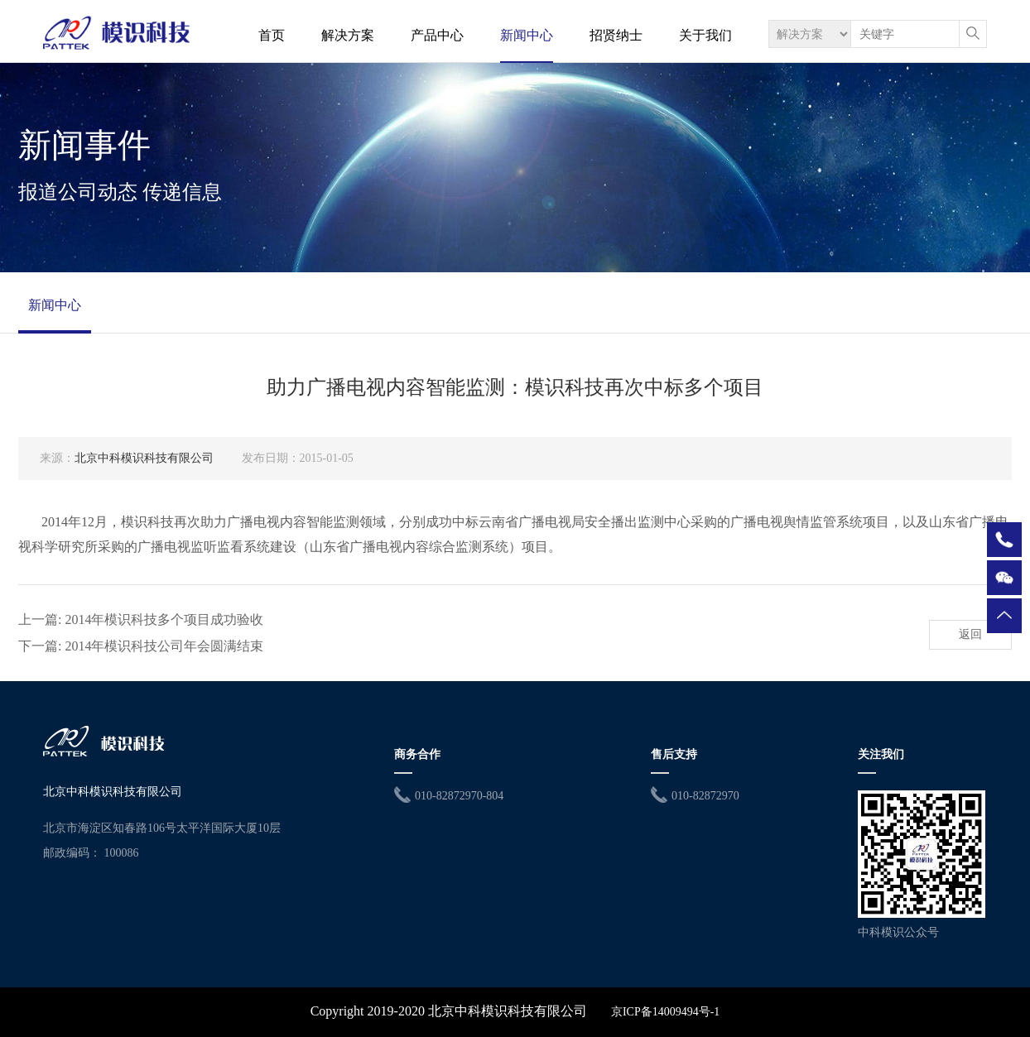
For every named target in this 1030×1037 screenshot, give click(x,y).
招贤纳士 (616, 35)
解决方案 (347, 35)
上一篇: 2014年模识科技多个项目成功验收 (140, 619)
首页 (271, 35)
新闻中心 (526, 35)
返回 (970, 634)
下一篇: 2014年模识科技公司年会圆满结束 (140, 646)
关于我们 (705, 35)
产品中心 (437, 35)
